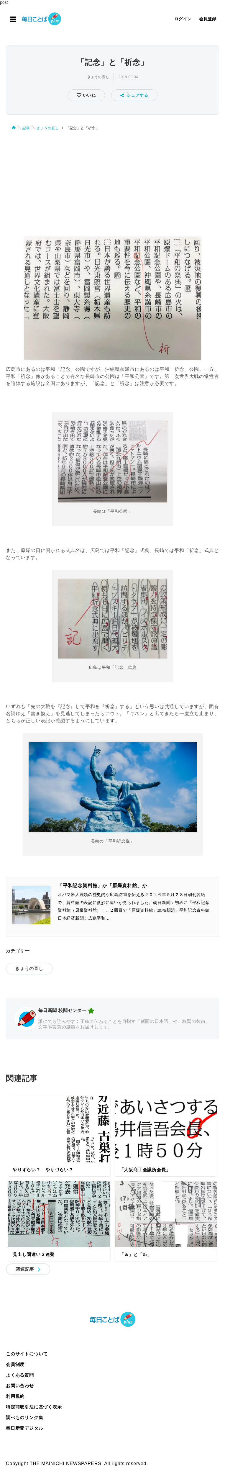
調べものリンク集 (24, 1417)
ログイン (183, 19)
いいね (88, 95)
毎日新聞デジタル (24, 1428)
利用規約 (15, 1396)
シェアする (134, 95)
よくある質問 (20, 1375)
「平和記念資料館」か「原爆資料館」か (102, 885)
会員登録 (207, 19)
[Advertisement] (112, 181)
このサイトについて (27, 1353)
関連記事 (25, 1269)
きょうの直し (98, 77)
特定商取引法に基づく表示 (34, 1406)
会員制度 (15, 1364)
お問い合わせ (20, 1385)
